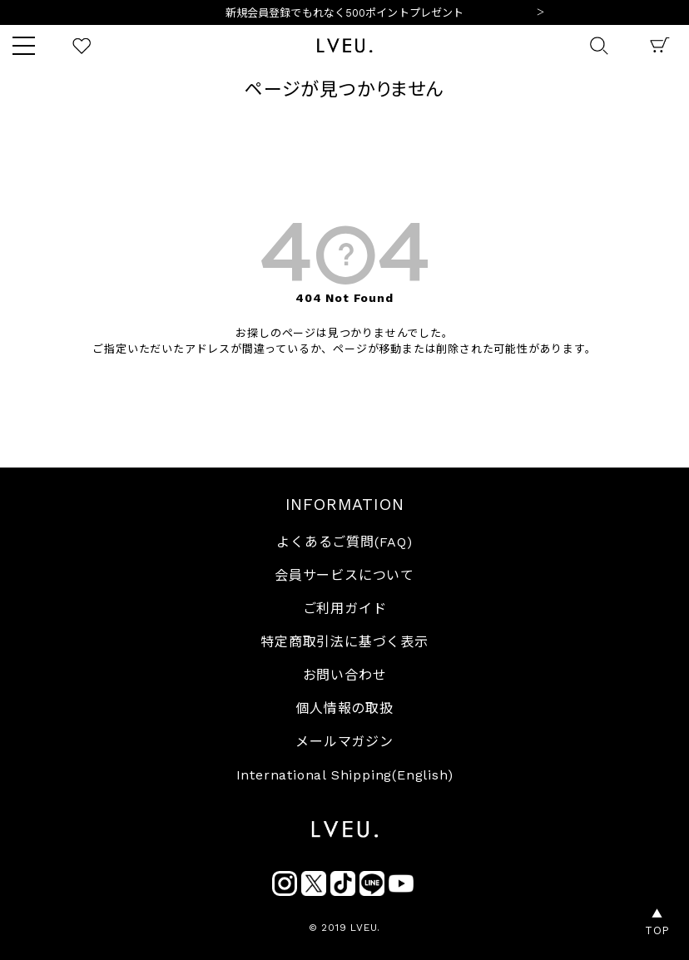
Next (540, 13)
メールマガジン (344, 742)
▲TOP (657, 922)
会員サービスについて (344, 575)
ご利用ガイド (345, 608)
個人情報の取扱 (344, 708)
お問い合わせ (345, 675)
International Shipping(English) (345, 775)
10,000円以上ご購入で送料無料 (345, 13)
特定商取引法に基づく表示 (344, 642)
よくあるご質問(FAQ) (344, 542)
